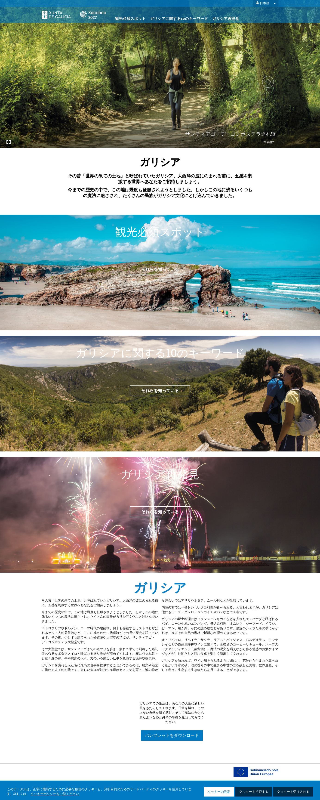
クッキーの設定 (219, 792)
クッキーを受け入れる (293, 792)
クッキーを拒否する (253, 792)
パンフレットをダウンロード (257, 735)
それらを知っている (160, 269)
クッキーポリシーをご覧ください (55, 794)
